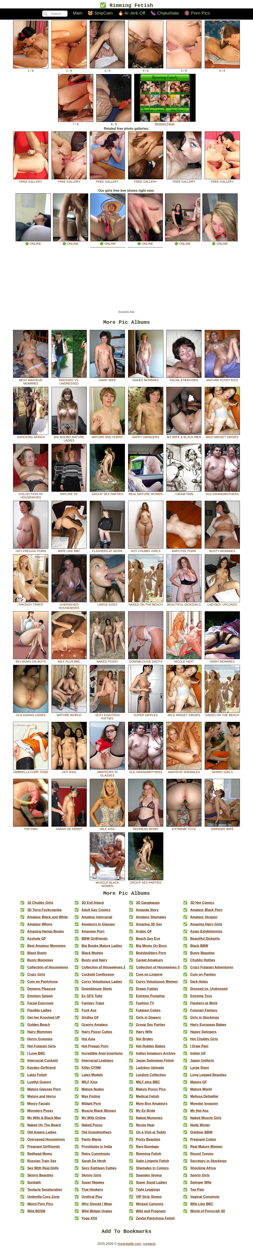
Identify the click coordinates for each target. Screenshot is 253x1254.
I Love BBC (36, 1056)
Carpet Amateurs (149, 963)
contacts (149, 1248)
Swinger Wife (222, 829)
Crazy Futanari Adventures (211, 970)
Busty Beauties (202, 956)
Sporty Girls (200, 1178)
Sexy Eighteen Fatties (107, 717)
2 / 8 (69, 69)
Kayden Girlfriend (41, 1071)
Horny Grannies (40, 1042)
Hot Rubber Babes (150, 1049)
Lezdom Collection (151, 1078)
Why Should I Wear (97, 1207)
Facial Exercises (184, 380)
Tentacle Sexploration (44, 1193)
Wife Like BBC (69, 551)
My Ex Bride (145, 1114)
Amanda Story (147, 913)
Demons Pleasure (41, 992)
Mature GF (69, 494)
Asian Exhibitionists (206, 934)
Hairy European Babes (208, 1028)
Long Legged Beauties (208, 1078)
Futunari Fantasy (204, 1013)
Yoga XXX (89, 1221)
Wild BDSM (36, 1214)
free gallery (30, 180)
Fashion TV (145, 1006)
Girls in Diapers (148, 1020)
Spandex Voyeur (149, 1178)
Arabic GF (144, 934)
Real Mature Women (145, 494)
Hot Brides (144, 1042)
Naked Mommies (145, 380)
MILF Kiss (107, 829)
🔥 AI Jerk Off (131, 13)
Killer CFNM (91, 1071)
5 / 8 (184, 69)
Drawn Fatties (147, 992)
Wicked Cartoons (150, 1207)
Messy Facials (38, 1106)
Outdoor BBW (201, 1135)
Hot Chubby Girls (145, 551)
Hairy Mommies (222, 661)
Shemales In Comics (152, 1171)
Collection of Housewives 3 (158, 970)
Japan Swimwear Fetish (155, 1063)
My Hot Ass (199, 1114)
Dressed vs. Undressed (69, 382)
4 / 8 (145, 69)
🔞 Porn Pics (197, 13)
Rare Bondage (147, 1149)
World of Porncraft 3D (207, 1214)
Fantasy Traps (30, 604)
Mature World (69, 715)
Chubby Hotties (202, 963)
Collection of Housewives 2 (103, 970)
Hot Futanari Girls (41, 1049)
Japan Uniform (202, 1063)
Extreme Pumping (150, 999)
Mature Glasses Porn (44, 1092)
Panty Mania (91, 1142)
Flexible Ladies (39, 1013)
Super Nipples (145, 715)
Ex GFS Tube (92, 999)
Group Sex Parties (107, 494)
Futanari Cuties (148, 1013)
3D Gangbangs (148, 906)
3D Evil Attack (93, 906)
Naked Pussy (107, 661)
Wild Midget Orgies (222, 437)
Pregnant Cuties (203, 1142)
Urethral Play (92, 1200)
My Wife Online (94, 1121)
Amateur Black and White (47, 920)
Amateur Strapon (204, 920)
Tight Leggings (148, 1193)
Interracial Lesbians (97, 1063)
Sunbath (34, 1185)
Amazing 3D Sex (149, 927)
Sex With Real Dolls (43, 1171)
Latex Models (92, 1078)
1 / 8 (30, 69)
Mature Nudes (93, 1092)
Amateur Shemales (184, 772)
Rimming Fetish (165, 123)
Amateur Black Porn (206, 913)
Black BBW (199, 949)
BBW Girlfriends (95, 942)
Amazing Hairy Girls (206, 927)
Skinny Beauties (40, 1178)
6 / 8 (222, 69)
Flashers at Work (107, 551)
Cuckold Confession (98, 977)
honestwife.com (129, 1248)
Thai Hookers (92, 1193)
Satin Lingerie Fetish (152, 1164)
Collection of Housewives (30, 496)
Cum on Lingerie (149, 977)
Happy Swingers (145, 437)
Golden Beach (38, 1028)
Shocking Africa (30, 437)
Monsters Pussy (40, 1114)
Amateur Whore (39, 927)
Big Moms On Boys (30, 661)
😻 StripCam (100, 13)
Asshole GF (36, 942)
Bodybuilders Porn (151, 956)
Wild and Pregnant (150, 1214)
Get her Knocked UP (43, 1020)
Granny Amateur (95, 1028)
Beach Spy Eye (148, 942)
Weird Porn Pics (40, 1207)
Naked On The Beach (145, 604)
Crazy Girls (36, 977)
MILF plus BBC (69, 661)
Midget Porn (91, 1106)
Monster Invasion (204, 1106)
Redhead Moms (145, 829)
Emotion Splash (40, 999)
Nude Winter (200, 1128)
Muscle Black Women (107, 884)
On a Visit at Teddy (151, 1135)
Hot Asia (69, 772)
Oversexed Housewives (69, 606)
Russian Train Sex (41, 1164)
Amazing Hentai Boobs (45, 934)
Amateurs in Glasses (107, 774)
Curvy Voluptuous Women (157, 985)
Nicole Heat (184, 661)
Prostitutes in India (97, 1149)
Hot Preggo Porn (30, 551)
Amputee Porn (184, 551)
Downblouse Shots (145, 661)
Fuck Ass (89, 1013)
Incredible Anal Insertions (102, 1056)
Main (78, 13)
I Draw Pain (184, 494)
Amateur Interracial (96, 920)
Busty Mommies (222, 551)
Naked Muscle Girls (206, 1121)
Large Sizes (107, 604)
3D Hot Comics (202, 906)
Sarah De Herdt (69, 829)
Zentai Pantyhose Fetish (155, 1221)
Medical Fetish (147, 1099)
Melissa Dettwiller (204, 1099)
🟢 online (33, 242)
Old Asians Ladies (30, 715)
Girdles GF (90, 1020)
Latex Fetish (37, 1078)
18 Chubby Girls (40, 906)
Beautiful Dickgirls (184, 604)
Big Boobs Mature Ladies (69, 439)
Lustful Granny (39, 1085)
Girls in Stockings (204, 1020)
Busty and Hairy (94, 963)
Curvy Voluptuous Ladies (102, 985)
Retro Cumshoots (96, 1157)
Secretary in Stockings (208, 1164)
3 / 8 (107, 69)
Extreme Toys (184, 829)
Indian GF (198, 1056)
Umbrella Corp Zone (30, 772)
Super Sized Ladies (151, 1185)
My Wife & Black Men (184, 437)
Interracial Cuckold (42, 1063)
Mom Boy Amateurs (152, 1106)
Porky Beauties (148, 1142)
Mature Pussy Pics (222, 380)
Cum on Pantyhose (42, 985)
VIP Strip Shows (149, 1200)
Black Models (92, 956)
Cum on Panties (203, 977)
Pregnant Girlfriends (43, 1149)
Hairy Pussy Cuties (97, 1035)
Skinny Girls (222, 772)
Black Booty (37, 956)
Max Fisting (91, 1099)
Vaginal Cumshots (205, 1200)
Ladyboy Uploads (222, 604)
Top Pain (30, 829)
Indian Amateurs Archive (155, 1056)
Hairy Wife (107, 380)
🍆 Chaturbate (164, 13)
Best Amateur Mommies (30, 382)
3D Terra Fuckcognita (44, 913)
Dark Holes (199, 985)
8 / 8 (113, 123)
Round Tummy (202, 1157)
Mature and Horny (107, 437)
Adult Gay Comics (96, 913)
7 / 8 (75, 123)
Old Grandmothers (222, 494)
